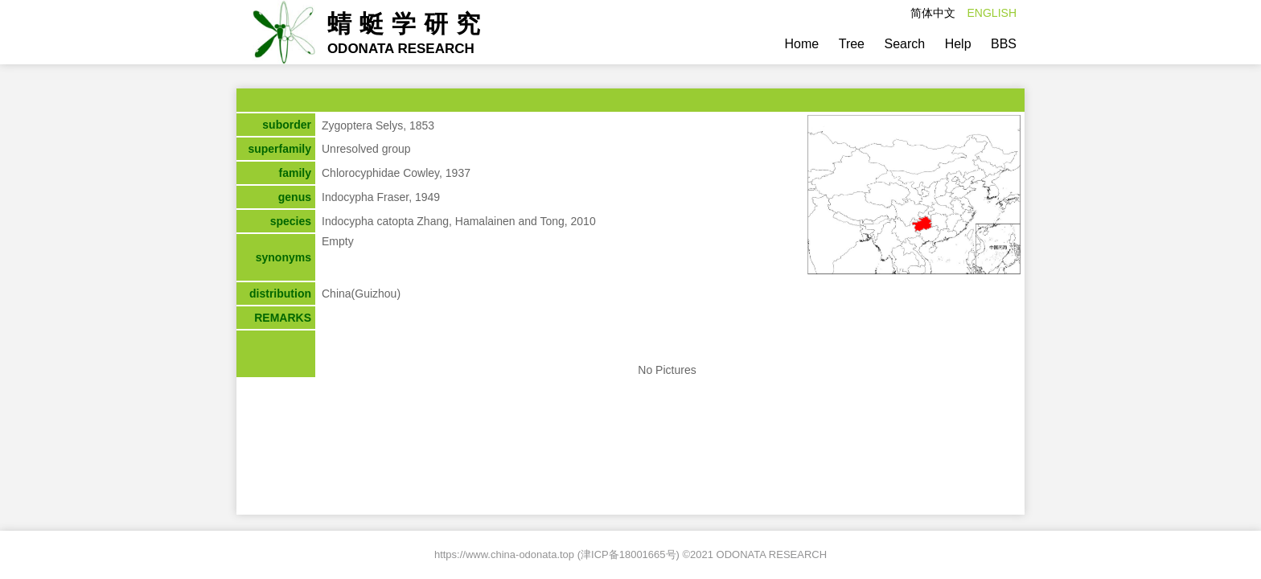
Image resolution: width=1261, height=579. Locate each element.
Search (904, 44)
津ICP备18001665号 (628, 554)
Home (802, 44)
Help (958, 44)
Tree (852, 44)
